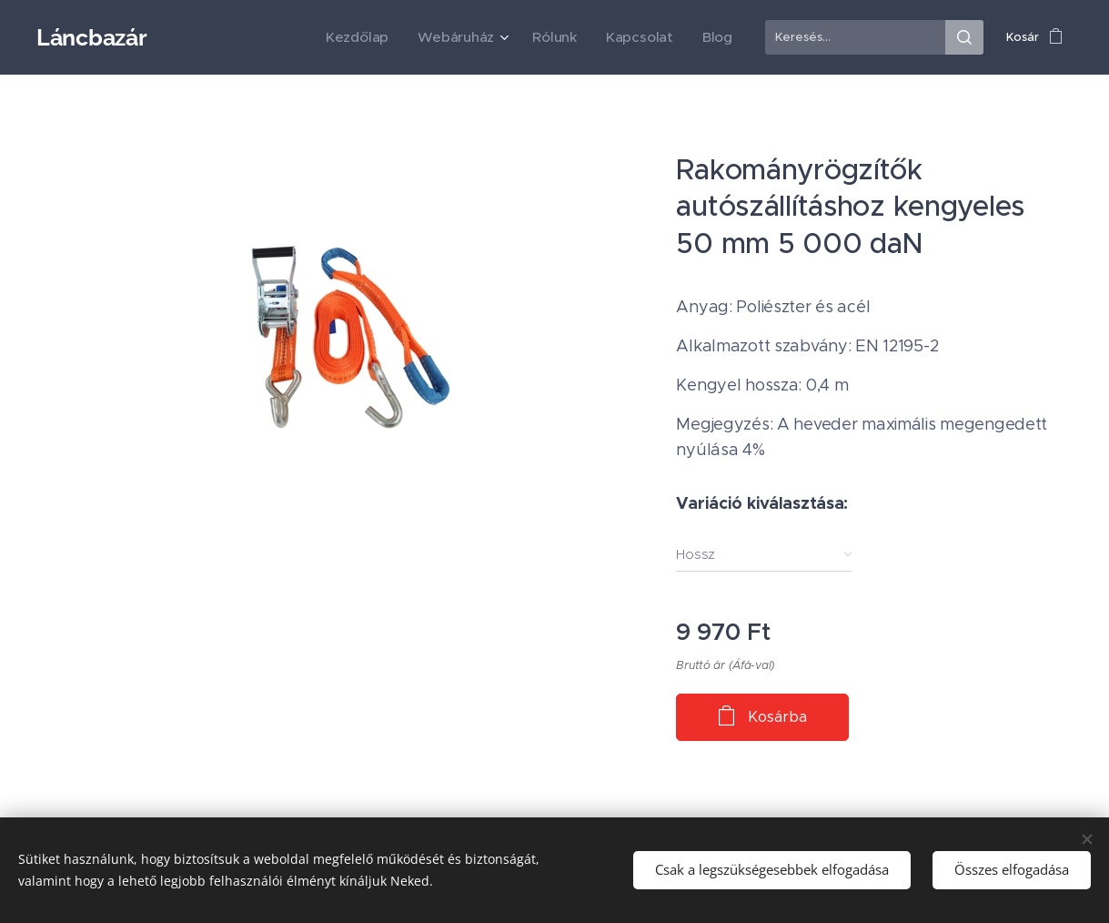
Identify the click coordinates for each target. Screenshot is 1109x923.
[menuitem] (388, 37)
